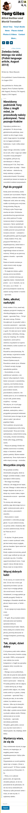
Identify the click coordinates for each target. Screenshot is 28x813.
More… (14, 38)
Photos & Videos (10, 34)
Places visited (17, 30)
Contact (21, 34)
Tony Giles (13, 13)
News (7, 30)
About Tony (7, 27)
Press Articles (17, 48)
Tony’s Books (19, 27)
